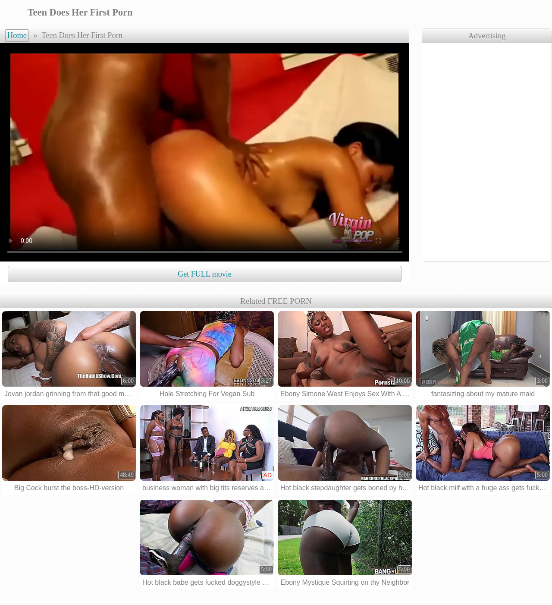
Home (17, 35)
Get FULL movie (204, 274)
